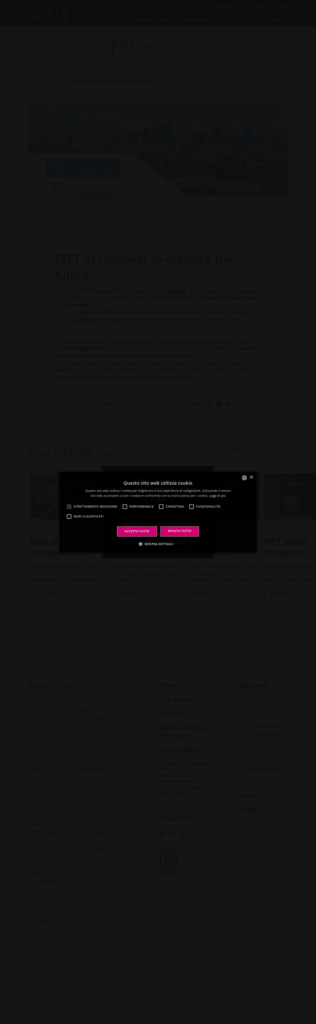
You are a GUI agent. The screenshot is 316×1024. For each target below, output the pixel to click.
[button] (158, 543)
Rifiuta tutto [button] (180, 531)
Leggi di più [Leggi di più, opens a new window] (217, 496)
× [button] (251, 477)
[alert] (158, 512)
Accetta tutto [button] (137, 531)
